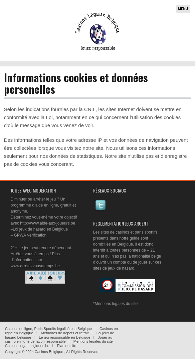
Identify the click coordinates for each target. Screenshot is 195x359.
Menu (183, 9)
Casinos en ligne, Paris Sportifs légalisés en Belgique (48, 329)
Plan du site (66, 346)
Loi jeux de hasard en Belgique (40, 229)
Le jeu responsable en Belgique (64, 337)
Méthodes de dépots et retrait (64, 333)
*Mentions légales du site (115, 303)
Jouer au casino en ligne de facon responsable (58, 339)
